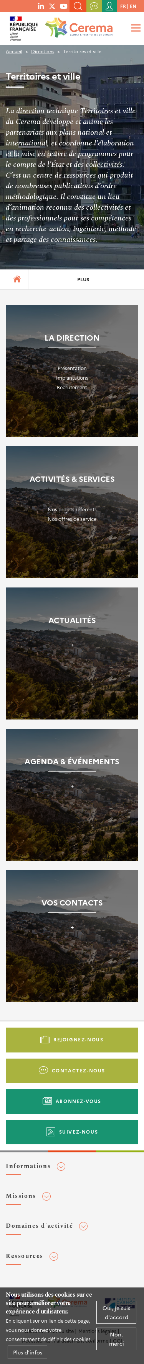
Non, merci (116, 1338)
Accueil (14, 51)
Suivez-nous (78, 1131)
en (133, 6)
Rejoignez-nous (78, 1039)
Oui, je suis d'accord (116, 1312)
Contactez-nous (78, 1070)
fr (123, 6)
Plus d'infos (27, 1352)
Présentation (72, 368)
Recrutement (72, 387)
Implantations (72, 377)
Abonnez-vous (78, 1101)
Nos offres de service (72, 519)
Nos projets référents (72, 509)
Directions (42, 51)
